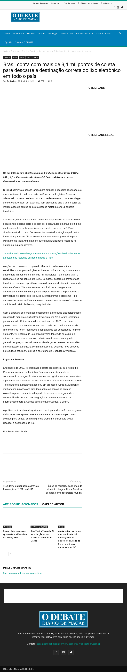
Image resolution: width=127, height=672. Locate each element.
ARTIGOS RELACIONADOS (20, 504)
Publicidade (106, 3)
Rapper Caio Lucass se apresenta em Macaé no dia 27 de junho (15, 534)
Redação (11, 81)
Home (7, 33)
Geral (22, 57)
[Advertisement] (42, 162)
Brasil (24, 51)
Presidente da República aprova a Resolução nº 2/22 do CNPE (21, 487)
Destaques (18, 33)
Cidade (41, 33)
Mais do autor (53, 504)
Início (5, 51)
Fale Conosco (69, 3)
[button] (120, 33)
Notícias (31, 33)
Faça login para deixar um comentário (22, 573)
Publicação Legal (84, 33)
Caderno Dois (66, 33)
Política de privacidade (88, 3)
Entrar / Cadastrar (40, 3)
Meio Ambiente (32, 57)
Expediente (56, 3)
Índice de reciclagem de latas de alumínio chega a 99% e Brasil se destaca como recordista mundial (64, 489)
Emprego (52, 33)
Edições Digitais (103, 33)
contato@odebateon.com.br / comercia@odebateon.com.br (68, 643)
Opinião (8, 42)
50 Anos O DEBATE (24, 42)
